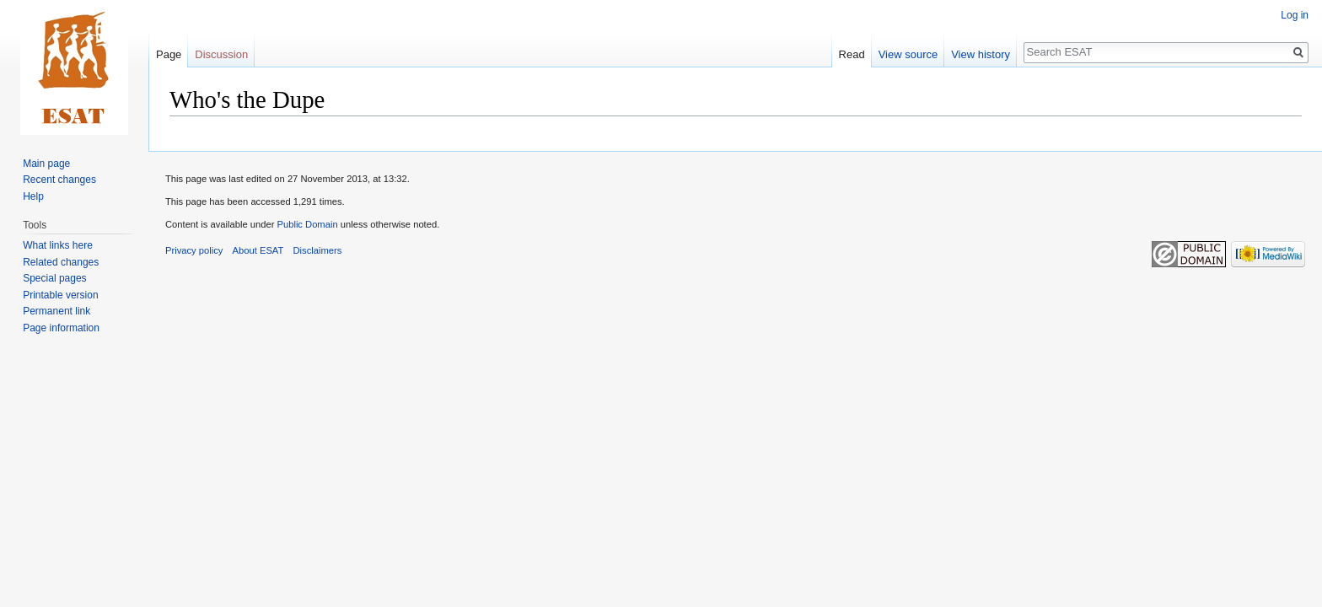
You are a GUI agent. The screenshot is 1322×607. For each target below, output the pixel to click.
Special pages (54, 278)
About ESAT (258, 250)
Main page (46, 163)
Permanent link (56, 311)
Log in (1295, 15)
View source (908, 54)
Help (33, 196)
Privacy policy (194, 250)
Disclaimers (317, 250)
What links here (58, 245)
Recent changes (59, 179)
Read (852, 54)
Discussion (221, 54)
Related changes (61, 262)
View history (980, 54)
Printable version (60, 295)
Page (168, 54)
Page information (61, 328)
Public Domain (307, 224)
